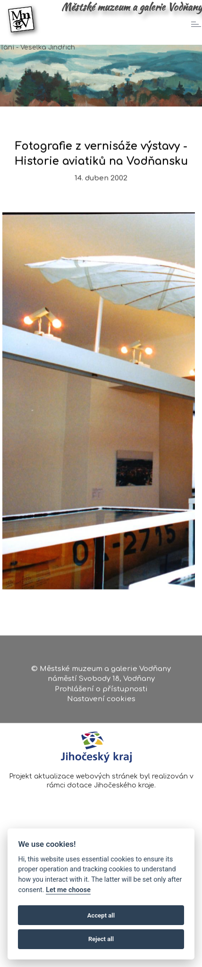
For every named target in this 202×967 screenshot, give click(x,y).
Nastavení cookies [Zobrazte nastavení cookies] (101, 702)
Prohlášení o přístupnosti (101, 692)
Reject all (101, 938)
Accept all (101, 915)
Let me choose (68, 890)
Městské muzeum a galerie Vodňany (131, 7)
